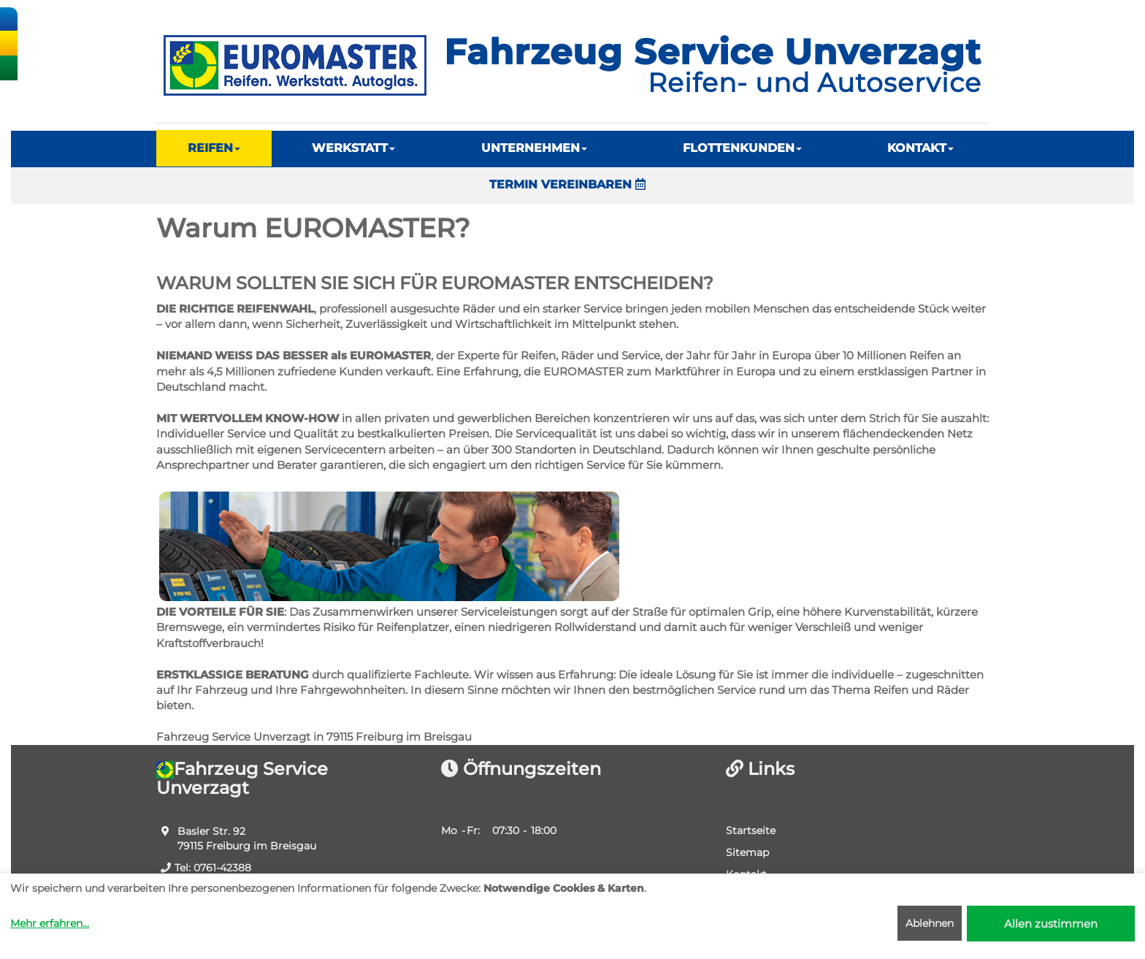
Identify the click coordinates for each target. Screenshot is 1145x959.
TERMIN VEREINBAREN (567, 184)
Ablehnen (929, 923)
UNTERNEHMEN (534, 148)
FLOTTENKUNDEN (742, 148)
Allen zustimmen (1051, 924)
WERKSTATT (353, 148)
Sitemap (747, 852)
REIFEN (214, 148)
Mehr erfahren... (49, 923)
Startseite (751, 830)
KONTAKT (920, 148)
